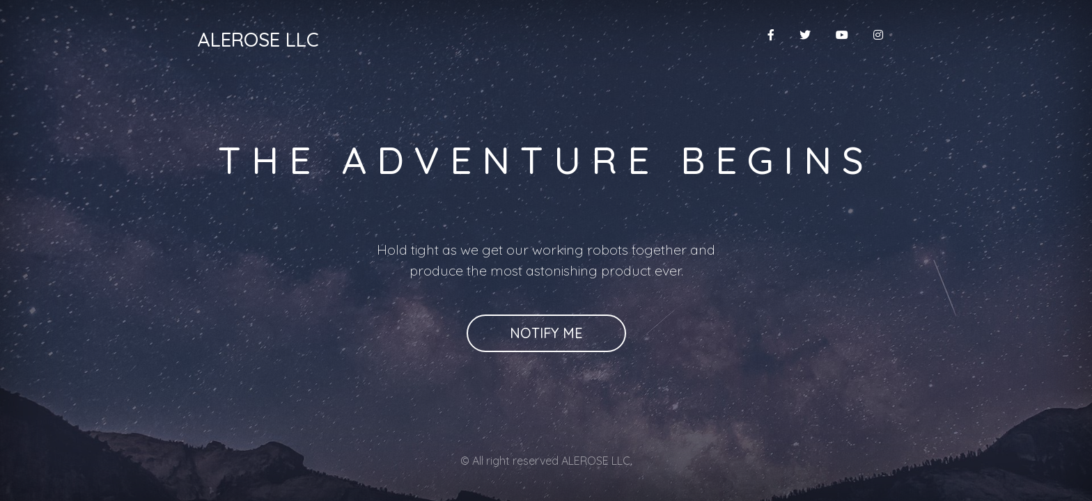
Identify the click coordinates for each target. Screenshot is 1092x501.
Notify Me (546, 333)
